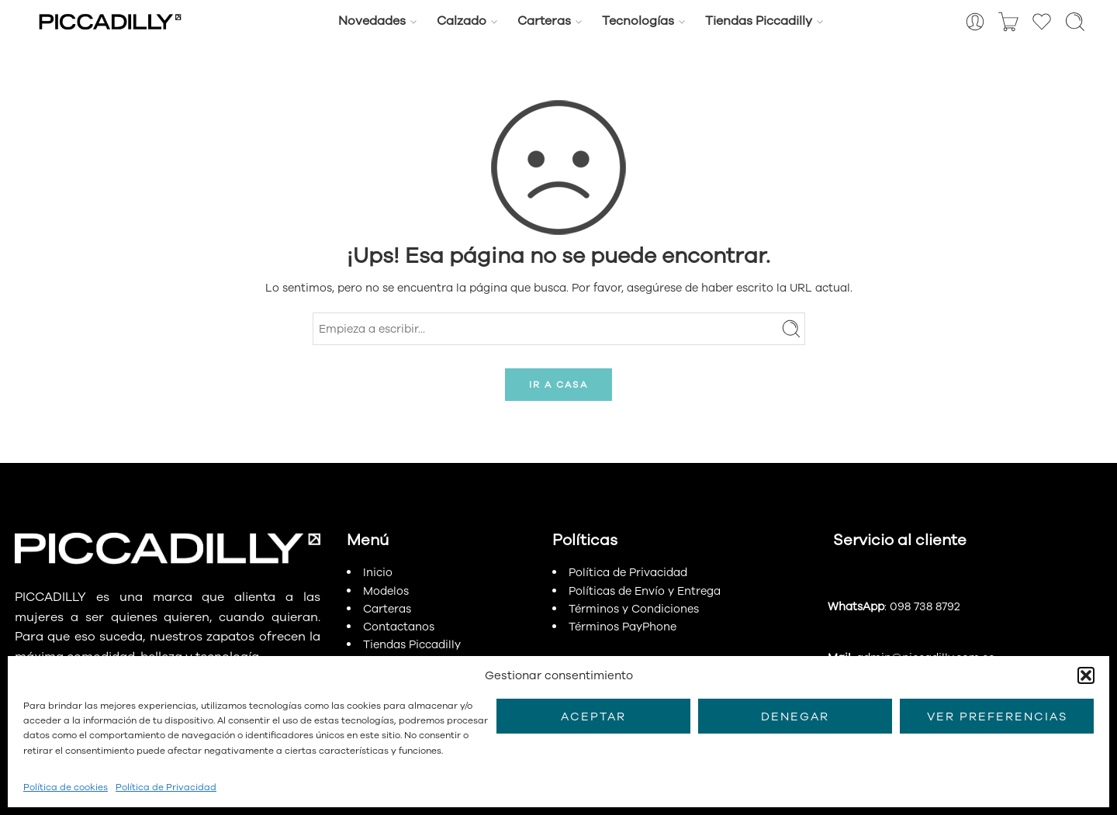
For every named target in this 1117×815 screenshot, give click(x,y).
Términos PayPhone (622, 626)
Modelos (386, 591)
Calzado (461, 20)
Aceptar (593, 716)
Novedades (372, 20)
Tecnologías (638, 20)
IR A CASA (558, 384)
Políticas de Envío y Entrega (645, 591)
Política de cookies (65, 787)
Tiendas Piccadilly (758, 20)
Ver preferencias (997, 716)
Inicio (378, 572)
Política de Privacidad (166, 787)
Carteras (544, 20)
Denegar (795, 716)
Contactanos (398, 626)
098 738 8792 (925, 606)
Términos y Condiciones (634, 608)
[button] (1086, 675)
